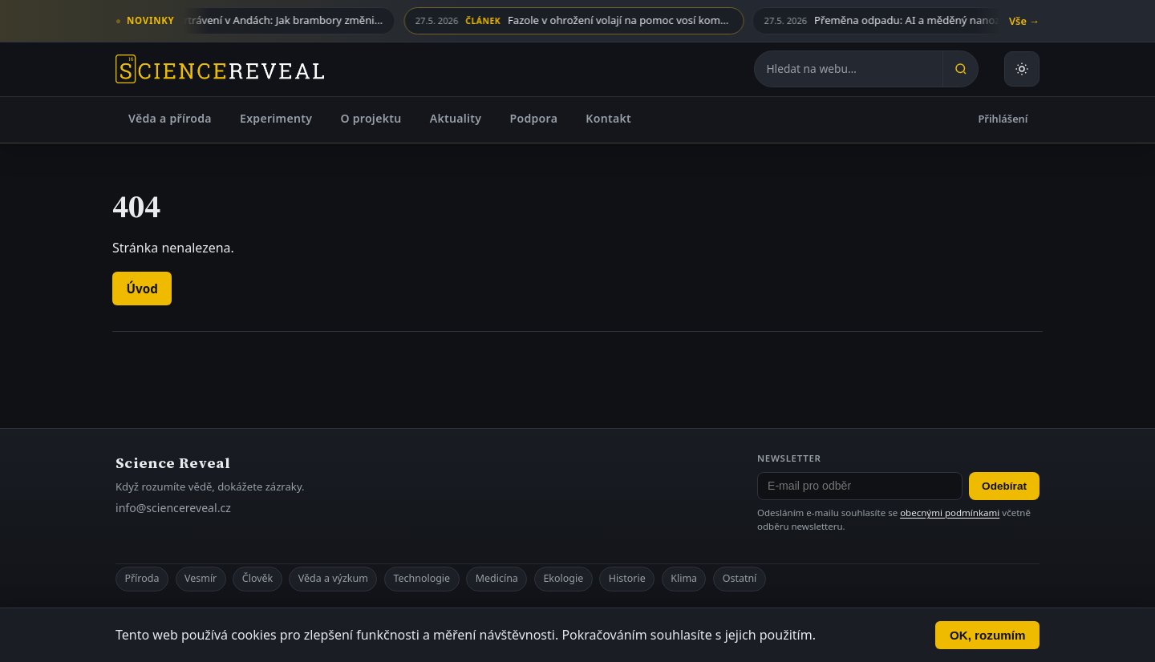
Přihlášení (1003, 118)
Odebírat (1004, 486)
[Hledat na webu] (848, 69)
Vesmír (200, 578)
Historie (627, 578)
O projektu (370, 118)
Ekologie (563, 578)
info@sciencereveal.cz (173, 507)
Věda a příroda (170, 118)
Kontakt (608, 118)
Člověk (257, 578)
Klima (684, 578)
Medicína (497, 578)
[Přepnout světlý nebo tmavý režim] (1022, 69)
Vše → (1024, 21)
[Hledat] (960, 69)
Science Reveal (173, 463)
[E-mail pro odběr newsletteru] (859, 486)
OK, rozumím (988, 635)
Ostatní (740, 578)
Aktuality (456, 118)
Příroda (141, 578)
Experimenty (276, 118)
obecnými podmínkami (949, 513)
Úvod (142, 289)
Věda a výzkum (333, 578)
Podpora (533, 118)
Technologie (421, 578)
